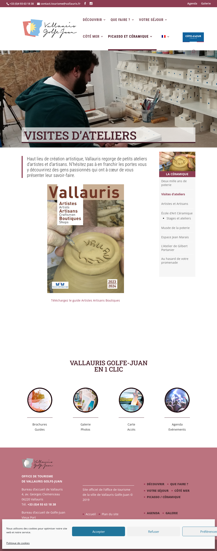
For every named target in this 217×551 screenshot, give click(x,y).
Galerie (206, 3)
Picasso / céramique (164, 497)
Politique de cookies (18, 543)
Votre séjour (151, 20)
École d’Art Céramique (177, 213)
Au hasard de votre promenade (174, 260)
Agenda (192, 3)
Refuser (153, 531)
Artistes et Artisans (174, 204)
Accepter (98, 531)
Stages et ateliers (179, 218)
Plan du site (110, 514)
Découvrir (92, 20)
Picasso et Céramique (128, 36)
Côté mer (91, 36)
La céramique (177, 174)
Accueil (91, 514)
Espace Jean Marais (175, 237)
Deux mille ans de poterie (174, 183)
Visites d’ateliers (173, 194)
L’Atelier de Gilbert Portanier (174, 248)
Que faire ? (120, 20)
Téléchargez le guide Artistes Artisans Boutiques (85, 300)
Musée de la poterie (175, 228)
